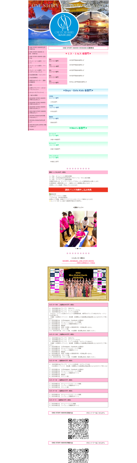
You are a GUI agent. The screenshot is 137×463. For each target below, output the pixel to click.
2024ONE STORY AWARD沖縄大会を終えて (37, 98)
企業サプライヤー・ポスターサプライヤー (37, 88)
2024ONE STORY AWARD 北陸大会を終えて (37, 107)
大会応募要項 (33, 77)
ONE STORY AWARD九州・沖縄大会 (37, 48)
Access (31, 129)
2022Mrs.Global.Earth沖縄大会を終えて (37, 116)
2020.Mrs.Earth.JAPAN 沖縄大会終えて (37, 125)
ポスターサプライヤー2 (36, 92)
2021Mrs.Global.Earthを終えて (37, 121)
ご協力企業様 (33, 95)
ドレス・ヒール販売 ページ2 (37, 66)
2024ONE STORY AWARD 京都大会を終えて (37, 103)
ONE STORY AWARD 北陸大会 (37, 57)
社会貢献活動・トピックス (37, 75)
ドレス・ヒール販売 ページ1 (37, 62)
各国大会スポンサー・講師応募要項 (37, 81)
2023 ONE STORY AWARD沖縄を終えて (37, 112)
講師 (30, 85)
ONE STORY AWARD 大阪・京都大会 (36, 52)
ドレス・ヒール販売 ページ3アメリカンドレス (37, 71)
